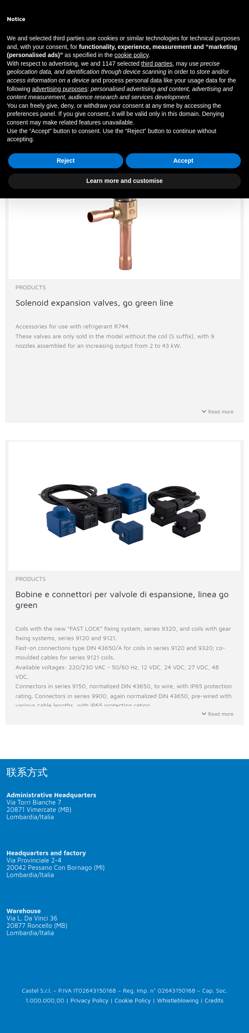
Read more (218, 411)
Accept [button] (183, 160)
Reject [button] (66, 160)
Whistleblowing (178, 1000)
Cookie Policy (133, 1000)
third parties (157, 63)
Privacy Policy (89, 1000)
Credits (214, 1000)
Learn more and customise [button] (124, 180)
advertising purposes (59, 88)
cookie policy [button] (132, 55)
